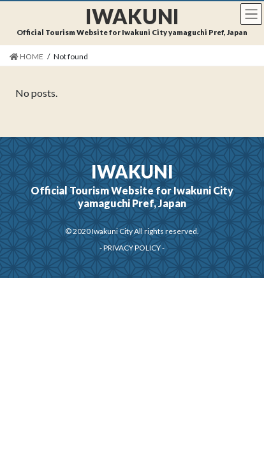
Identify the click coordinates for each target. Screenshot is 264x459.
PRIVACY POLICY (132, 247)
